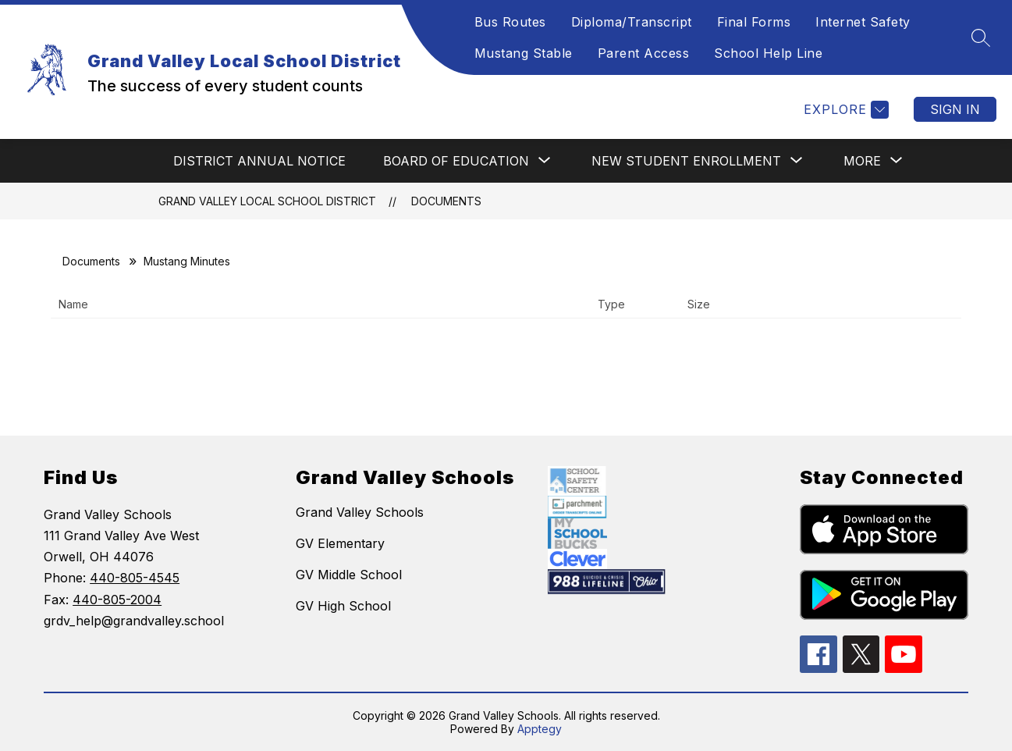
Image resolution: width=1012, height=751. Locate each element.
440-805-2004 (117, 599)
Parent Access (644, 53)
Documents (446, 201)
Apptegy (539, 728)
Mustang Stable (523, 53)
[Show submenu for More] (862, 160)
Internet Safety (863, 22)
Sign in (955, 109)
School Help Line (768, 53)
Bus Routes (510, 22)
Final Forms (754, 22)
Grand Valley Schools (360, 512)
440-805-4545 (134, 577)
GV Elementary (340, 543)
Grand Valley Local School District (267, 201)
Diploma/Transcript (631, 22)
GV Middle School (349, 574)
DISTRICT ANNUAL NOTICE (259, 161)
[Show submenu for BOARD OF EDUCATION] (456, 160)
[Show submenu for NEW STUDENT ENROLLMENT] (686, 160)
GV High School (343, 606)
